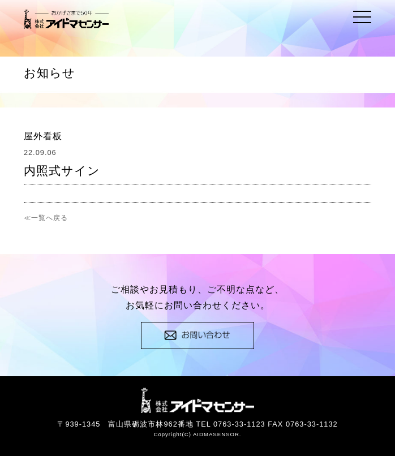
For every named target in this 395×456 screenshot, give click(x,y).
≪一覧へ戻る (46, 218)
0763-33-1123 (239, 424)
